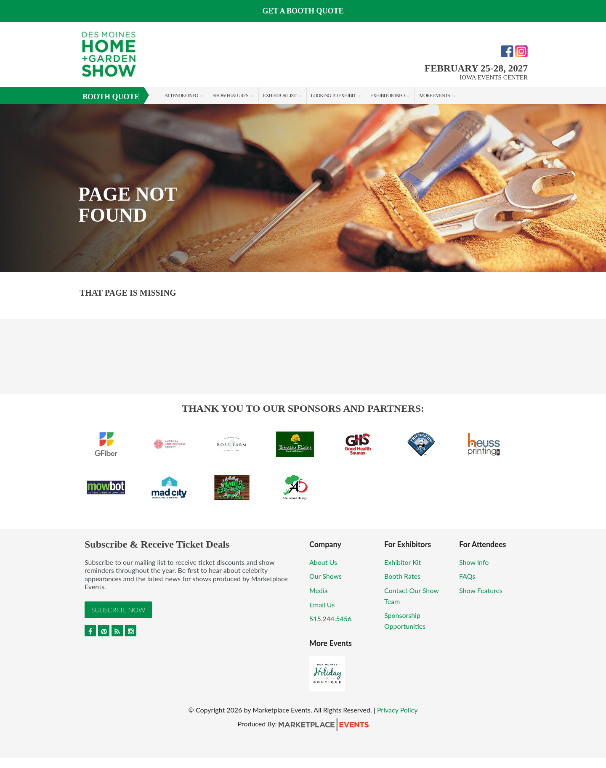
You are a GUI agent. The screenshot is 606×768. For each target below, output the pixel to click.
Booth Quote (111, 97)
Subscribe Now (118, 610)
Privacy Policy (397, 710)
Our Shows (325, 576)
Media (318, 590)
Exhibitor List (279, 95)
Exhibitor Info (387, 95)
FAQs (467, 576)
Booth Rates (402, 576)
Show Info (474, 562)
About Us (323, 562)
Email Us (322, 605)
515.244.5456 (330, 618)
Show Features (230, 95)
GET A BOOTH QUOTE (302, 11)
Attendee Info (181, 95)
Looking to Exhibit (333, 95)
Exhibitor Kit (402, 562)
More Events (434, 95)
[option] (303, 188)
